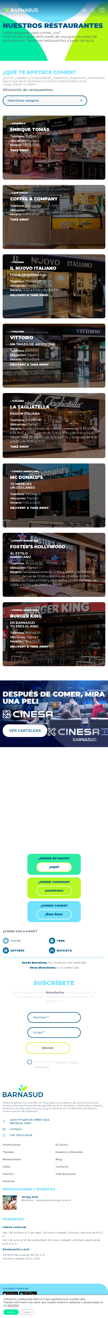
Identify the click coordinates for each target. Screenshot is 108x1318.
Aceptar (11, 1312)
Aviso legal (61, 1061)
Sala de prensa (66, 1174)
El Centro (62, 1144)
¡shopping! (54, 890)
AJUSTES (13, 1305)
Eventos (8, 1174)
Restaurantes (12, 1159)
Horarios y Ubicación (69, 1152)
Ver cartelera (25, 730)
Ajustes (27, 1312)
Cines (6, 1166)
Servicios (9, 1181)
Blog (59, 1159)
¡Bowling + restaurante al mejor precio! (46, 1200)
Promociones (12, 1144)
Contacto (16, 1129)
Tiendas (8, 1152)
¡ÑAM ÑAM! (54, 914)
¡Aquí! (54, 867)
